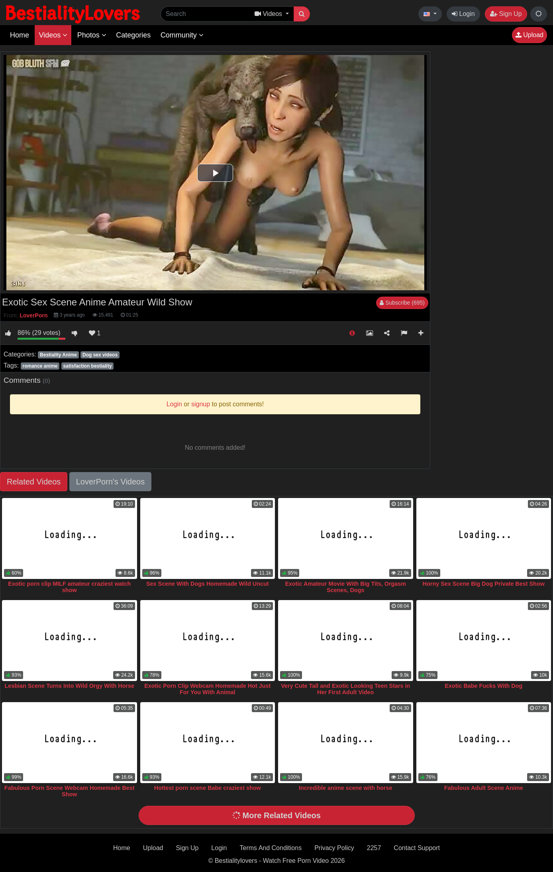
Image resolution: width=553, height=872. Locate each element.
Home (19, 35)
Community (182, 35)
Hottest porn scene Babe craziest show (207, 788)
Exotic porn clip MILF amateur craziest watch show (69, 587)
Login (463, 13)
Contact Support (417, 847)
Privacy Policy (334, 847)
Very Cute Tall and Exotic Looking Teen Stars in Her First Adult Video (345, 689)
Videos (53, 35)
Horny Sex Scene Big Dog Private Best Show (484, 584)
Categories (133, 35)
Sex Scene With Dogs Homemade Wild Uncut (207, 584)
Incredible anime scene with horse (345, 788)
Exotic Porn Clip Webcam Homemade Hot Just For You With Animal (207, 689)
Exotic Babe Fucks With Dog (483, 686)
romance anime (39, 366)
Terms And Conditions (271, 847)
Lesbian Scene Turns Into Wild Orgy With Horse (69, 686)
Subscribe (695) (402, 302)
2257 (374, 847)
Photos (91, 35)
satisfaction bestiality (87, 366)
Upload (529, 34)
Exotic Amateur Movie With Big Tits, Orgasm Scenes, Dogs (345, 587)
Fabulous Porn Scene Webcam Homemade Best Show (69, 791)
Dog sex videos (100, 355)
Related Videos (34, 481)
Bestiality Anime (58, 355)
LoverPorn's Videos (110, 481)
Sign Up (506, 13)
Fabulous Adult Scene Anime (483, 788)
